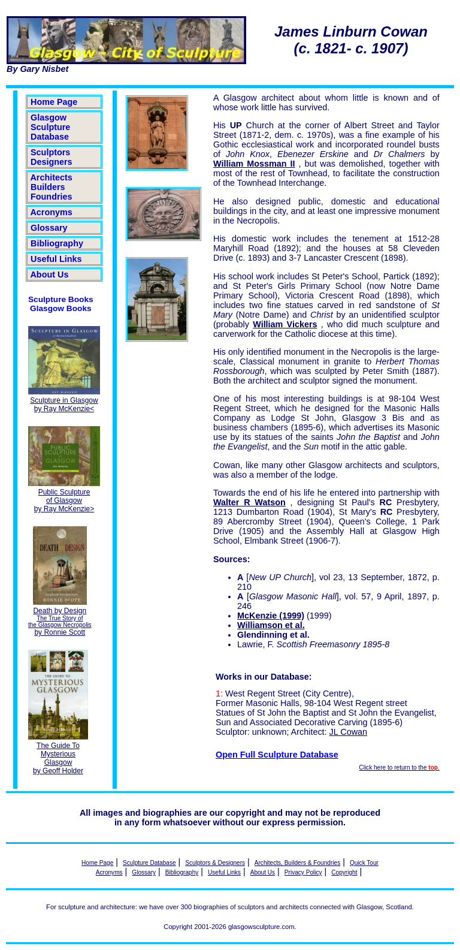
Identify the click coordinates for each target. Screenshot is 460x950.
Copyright (344, 872)
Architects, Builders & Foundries (297, 862)
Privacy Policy (303, 872)
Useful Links (56, 259)
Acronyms (51, 212)
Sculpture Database (149, 862)
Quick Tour (364, 862)
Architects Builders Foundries (51, 187)
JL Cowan (348, 732)
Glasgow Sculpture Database (50, 127)
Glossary (49, 228)
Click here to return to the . (399, 767)
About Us (49, 274)
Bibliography (57, 243)
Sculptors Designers (51, 157)
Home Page (54, 102)
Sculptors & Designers (215, 862)
